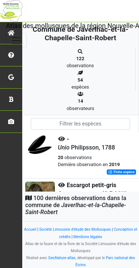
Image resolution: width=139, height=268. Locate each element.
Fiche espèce (121, 172)
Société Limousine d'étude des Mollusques (75, 229)
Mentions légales (87, 236)
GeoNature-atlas (62, 257)
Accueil (30, 229)
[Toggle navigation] (16, 40)
